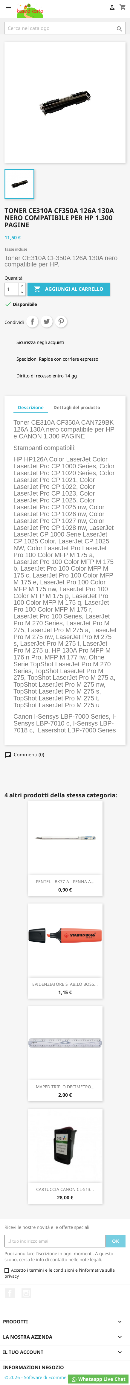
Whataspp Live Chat (98, 1379)
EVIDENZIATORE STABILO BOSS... (65, 984)
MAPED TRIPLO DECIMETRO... (65, 1087)
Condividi (32, 321)
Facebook (10, 1293)
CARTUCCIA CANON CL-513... (65, 1189)
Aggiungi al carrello (68, 289)
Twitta (47, 321)
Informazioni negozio (33, 1367)
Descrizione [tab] (31, 407)
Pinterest (61, 321)
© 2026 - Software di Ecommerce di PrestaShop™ (55, 1377)
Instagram (26, 1293)
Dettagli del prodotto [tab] (76, 407)
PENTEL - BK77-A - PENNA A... (65, 881)
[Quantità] (11, 289)
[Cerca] (65, 28)
